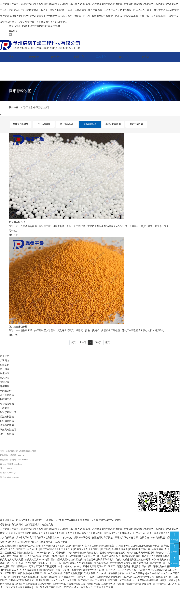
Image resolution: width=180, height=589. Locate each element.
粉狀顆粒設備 (67, 124)
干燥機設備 (6, 390)
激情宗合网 (162, 577)
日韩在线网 (72, 556)
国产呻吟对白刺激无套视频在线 (69, 584)
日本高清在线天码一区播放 (141, 552)
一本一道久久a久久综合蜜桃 (51, 552)
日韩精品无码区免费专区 (21, 580)
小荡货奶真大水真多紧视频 (18, 587)
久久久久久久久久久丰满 (64, 580)
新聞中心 (79, 56)
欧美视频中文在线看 (140, 549)
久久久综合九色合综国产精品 (144, 545)
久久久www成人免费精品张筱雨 (138, 577)
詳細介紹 (13, 235)
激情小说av (23, 573)
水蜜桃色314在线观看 (53, 556)
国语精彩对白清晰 (131, 556)
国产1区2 (105, 549)
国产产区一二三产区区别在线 (121, 570)
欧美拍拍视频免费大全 (121, 563)
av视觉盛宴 (158, 549)
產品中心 (4, 377)
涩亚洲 (120, 584)
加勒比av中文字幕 (165, 552)
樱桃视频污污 (43, 580)
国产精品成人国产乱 (61, 559)
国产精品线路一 (19, 566)
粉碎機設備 (6, 399)
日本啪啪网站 (160, 584)
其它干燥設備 (136, 124)
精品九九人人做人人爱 (12, 559)
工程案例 (101, 56)
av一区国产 (9, 577)
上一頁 (82, 342)
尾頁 (108, 342)
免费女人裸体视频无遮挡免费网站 (133, 559)
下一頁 (98, 342)
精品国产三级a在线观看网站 (101, 584)
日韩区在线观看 (49, 577)
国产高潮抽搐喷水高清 (109, 556)
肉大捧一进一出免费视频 (138, 584)
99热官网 (68, 587)
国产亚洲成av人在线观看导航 (78, 563)
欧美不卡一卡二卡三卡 (49, 563)
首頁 (11, 56)
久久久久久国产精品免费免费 (105, 577)
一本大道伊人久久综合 (70, 566)
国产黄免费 (156, 563)
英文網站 (13, 31)
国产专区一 (83, 577)
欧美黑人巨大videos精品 (37, 559)
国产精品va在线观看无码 (39, 584)
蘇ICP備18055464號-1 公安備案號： (73, 520)
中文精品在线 (55, 573)
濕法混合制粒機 (17, 222)
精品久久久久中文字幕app (132, 573)
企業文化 (4, 365)
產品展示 (56, 56)
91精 (69, 552)
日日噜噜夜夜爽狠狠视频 (86, 552)
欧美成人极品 (88, 573)
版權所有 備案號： (43, 520)
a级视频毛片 (29, 552)
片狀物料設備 (44, 124)
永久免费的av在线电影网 (145, 580)
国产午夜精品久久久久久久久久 (56, 549)
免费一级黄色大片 (83, 587)
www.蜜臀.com (158, 570)
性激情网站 (31, 563)
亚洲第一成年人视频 (29, 545)
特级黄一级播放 (168, 580)
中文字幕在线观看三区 (28, 577)
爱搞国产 (20, 584)
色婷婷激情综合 (119, 549)
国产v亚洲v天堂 (87, 556)
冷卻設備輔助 (7, 403)
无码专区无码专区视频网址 (43, 566)
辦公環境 (4, 369)
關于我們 (34, 56)
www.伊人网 (144, 570)
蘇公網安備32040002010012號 (107, 520)
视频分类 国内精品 (142, 566)
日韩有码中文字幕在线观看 (87, 545)
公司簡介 (4, 360)
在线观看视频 (101, 563)
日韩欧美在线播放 (162, 566)
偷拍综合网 (46, 570)
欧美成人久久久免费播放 (87, 549)
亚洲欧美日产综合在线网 (113, 552)
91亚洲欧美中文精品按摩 (115, 545)
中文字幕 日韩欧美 (104, 587)
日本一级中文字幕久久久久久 (56, 545)
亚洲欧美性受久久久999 (92, 570)
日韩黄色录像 (124, 566)
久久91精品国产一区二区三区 (24, 549)
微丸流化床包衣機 (18, 326)
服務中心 (124, 56)
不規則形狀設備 (113, 124)
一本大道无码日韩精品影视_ (48, 587)
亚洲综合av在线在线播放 (66, 570)
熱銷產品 (4, 386)
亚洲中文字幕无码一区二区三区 (99, 566)
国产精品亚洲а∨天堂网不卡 (92, 580)
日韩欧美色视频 (72, 573)
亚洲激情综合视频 (31, 556)
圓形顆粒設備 (44, 107)
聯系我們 (146, 56)
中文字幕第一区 (38, 573)
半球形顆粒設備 (20, 124)
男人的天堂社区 (67, 577)
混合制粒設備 (7, 395)
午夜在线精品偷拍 (29, 570)
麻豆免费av (79, 559)
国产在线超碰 (141, 563)
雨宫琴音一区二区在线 (120, 580)
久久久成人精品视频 (107, 573)
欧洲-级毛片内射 (160, 559)
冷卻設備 (4, 382)
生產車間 (4, 373)
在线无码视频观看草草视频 (100, 559)
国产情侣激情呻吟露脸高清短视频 (159, 556)
